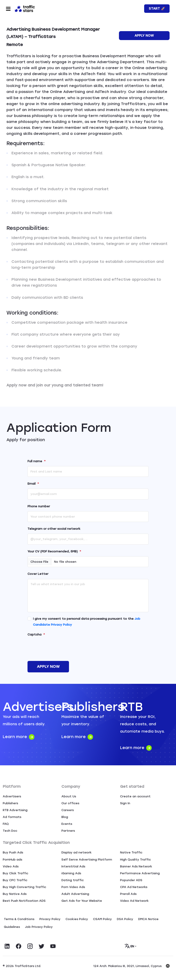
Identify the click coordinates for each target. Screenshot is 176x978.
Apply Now (144, 36)
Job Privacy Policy (39, 927)
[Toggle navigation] (8, 8)
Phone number (39, 506)
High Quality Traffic (135, 859)
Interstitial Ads (73, 866)
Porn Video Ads (73, 887)
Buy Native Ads (15, 894)
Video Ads (11, 866)
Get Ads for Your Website (81, 900)
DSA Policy (125, 919)
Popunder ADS (131, 880)
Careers (67, 810)
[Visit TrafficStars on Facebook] (18, 946)
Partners (68, 830)
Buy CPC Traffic (15, 880)
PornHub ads (12, 859)
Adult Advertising (75, 894)
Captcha (36, 634)
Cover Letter (38, 574)
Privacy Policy (49, 919)
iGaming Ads (71, 873)
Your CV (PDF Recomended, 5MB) (54, 551)
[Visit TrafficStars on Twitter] (41, 946)
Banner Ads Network (136, 866)
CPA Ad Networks (133, 887)
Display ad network (76, 852)
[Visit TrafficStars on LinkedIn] (7, 946)
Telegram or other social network (54, 528)
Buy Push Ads (13, 852)
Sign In (125, 803)
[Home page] (25, 8)
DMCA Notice (148, 919)
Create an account (135, 796)
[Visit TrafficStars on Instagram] (30, 946)
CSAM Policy (102, 919)
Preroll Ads (128, 894)
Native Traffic (131, 852)
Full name (37, 461)
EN (129, 946)
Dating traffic (72, 880)
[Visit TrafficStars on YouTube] (53, 946)
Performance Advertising (140, 873)
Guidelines (12, 927)
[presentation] (62, 648)
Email (33, 483)
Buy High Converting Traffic (24, 887)
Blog (64, 817)
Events (66, 824)
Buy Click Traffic (15, 873)
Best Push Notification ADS (24, 900)
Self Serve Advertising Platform (86, 859)
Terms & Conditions (19, 919)
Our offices (70, 803)
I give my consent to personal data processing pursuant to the (86, 621)
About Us (68, 796)
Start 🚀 (157, 9)
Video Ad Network (134, 900)
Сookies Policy (77, 919)
